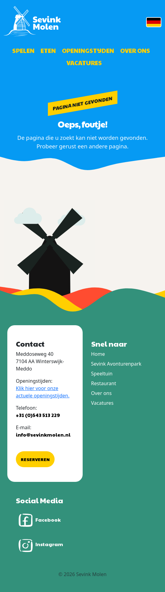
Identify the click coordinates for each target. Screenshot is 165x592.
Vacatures (84, 62)
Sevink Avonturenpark (116, 363)
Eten (48, 50)
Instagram (39, 545)
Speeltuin (102, 373)
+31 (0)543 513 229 (38, 415)
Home (98, 354)
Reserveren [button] (35, 459)
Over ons (135, 50)
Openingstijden (88, 50)
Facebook (38, 520)
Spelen (23, 50)
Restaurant (103, 383)
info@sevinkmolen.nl (43, 434)
